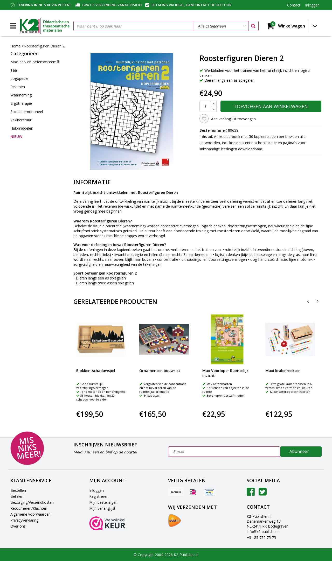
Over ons (18, 526)
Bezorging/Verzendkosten (32, 502)
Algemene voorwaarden (30, 514)
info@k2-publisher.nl (263, 531)
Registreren (98, 496)
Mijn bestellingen (103, 502)
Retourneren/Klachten (28, 508)
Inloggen (96, 490)
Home (15, 46)
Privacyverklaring (24, 520)
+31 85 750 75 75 (261, 537)
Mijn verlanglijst (102, 508)
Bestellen (18, 490)
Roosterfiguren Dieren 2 (44, 46)
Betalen (16, 496)
